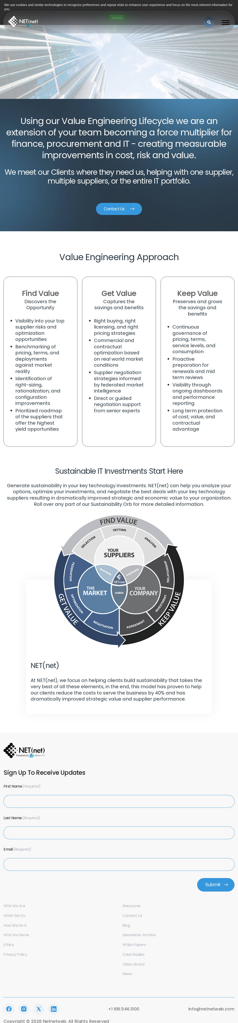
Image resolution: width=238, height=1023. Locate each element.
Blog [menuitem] (126, 926)
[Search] (209, 22)
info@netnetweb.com (211, 1010)
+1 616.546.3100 (123, 1010)
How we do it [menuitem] (14, 926)
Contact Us (114, 209)
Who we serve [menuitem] (16, 936)
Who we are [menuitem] (14, 907)
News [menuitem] (127, 975)
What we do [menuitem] (14, 916)
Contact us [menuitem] (132, 916)
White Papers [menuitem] (134, 946)
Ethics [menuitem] (8, 946)
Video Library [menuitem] (133, 965)
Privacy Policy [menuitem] (15, 955)
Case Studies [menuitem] (133, 955)
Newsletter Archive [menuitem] (138, 936)
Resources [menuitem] (131, 907)
